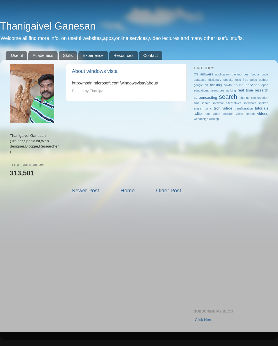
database (200, 79)
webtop (214, 118)
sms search (202, 103)
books (255, 74)
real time (245, 90)
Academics (43, 55)
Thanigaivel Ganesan (47, 26)
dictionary (214, 79)
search (228, 96)
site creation (259, 97)
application (222, 74)
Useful (17, 55)
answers (206, 74)
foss (238, 79)
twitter (198, 114)
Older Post (168, 190)
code (265, 74)
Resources (123, 55)
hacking (216, 85)
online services (246, 85)
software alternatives (227, 103)
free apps (250, 79)
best (246, 74)
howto (228, 85)
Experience (93, 55)
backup (236, 74)
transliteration (243, 108)
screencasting (205, 97)
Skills (68, 55)
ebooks (228, 79)
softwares (249, 103)
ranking (231, 90)
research (261, 90)
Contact (150, 55)
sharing (244, 97)
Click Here (203, 320)
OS (196, 74)
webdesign (201, 118)
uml (208, 113)
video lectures (223, 113)
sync (209, 108)
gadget (263, 79)
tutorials (261, 108)
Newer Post (85, 190)
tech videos (223, 108)
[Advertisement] (126, 144)
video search (245, 113)
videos (262, 113)
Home (127, 190)
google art (201, 85)
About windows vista (95, 71)
